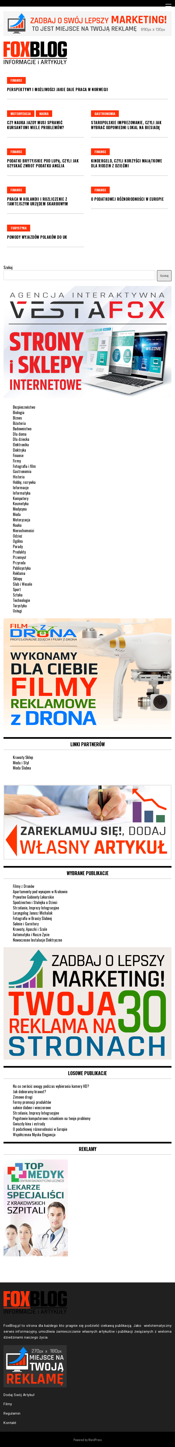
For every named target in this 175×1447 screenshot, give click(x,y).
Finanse (16, 80)
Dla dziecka (21, 439)
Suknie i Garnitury (26, 924)
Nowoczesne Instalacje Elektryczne (37, 940)
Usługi (17, 611)
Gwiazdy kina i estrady (29, 1124)
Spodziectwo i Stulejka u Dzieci (35, 902)
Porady (18, 546)
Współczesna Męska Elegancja (34, 1134)
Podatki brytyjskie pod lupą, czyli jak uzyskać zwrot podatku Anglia (43, 163)
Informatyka (21, 493)
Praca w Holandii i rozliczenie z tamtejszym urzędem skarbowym (37, 201)
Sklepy (17, 578)
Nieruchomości (23, 530)
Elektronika (21, 444)
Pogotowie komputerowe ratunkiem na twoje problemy (51, 1118)
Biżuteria (19, 423)
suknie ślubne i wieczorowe (32, 1107)
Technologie (21, 600)
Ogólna (18, 541)
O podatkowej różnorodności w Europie (127, 199)
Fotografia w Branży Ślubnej (32, 918)
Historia (19, 477)
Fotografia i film (24, 466)
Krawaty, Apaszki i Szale (30, 929)
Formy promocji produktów (32, 1102)
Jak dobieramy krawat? (29, 1091)
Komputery (20, 498)
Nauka (44, 113)
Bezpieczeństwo (24, 407)
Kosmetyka (21, 503)
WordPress (95, 1439)
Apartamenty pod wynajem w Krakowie (40, 891)
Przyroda (19, 563)
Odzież (17, 536)
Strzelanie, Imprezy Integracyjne (36, 908)
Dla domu (19, 434)
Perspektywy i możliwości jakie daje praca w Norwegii (57, 89)
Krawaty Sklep (23, 757)
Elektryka (19, 450)
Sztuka (17, 595)
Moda (17, 514)
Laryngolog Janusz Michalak (32, 913)
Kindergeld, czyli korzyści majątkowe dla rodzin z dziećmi (126, 163)
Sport (17, 589)
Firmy (17, 461)
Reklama (19, 573)
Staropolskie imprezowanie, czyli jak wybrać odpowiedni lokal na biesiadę (126, 125)
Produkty (19, 552)
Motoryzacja (21, 113)
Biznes (17, 418)
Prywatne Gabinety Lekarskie (33, 897)
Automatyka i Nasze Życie (31, 934)
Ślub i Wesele (22, 584)
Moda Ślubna (22, 768)
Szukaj (8, 267)
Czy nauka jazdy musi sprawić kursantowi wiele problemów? (35, 125)
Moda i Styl (21, 763)
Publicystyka (22, 568)
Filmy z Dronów (23, 886)
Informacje (21, 487)
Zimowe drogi (23, 1097)
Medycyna (20, 509)
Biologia (18, 412)
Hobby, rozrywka (24, 482)
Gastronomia (105, 113)
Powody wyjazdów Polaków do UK (37, 237)
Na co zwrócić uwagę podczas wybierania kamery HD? (51, 1086)
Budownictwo (22, 428)
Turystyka (19, 227)
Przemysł (19, 557)
